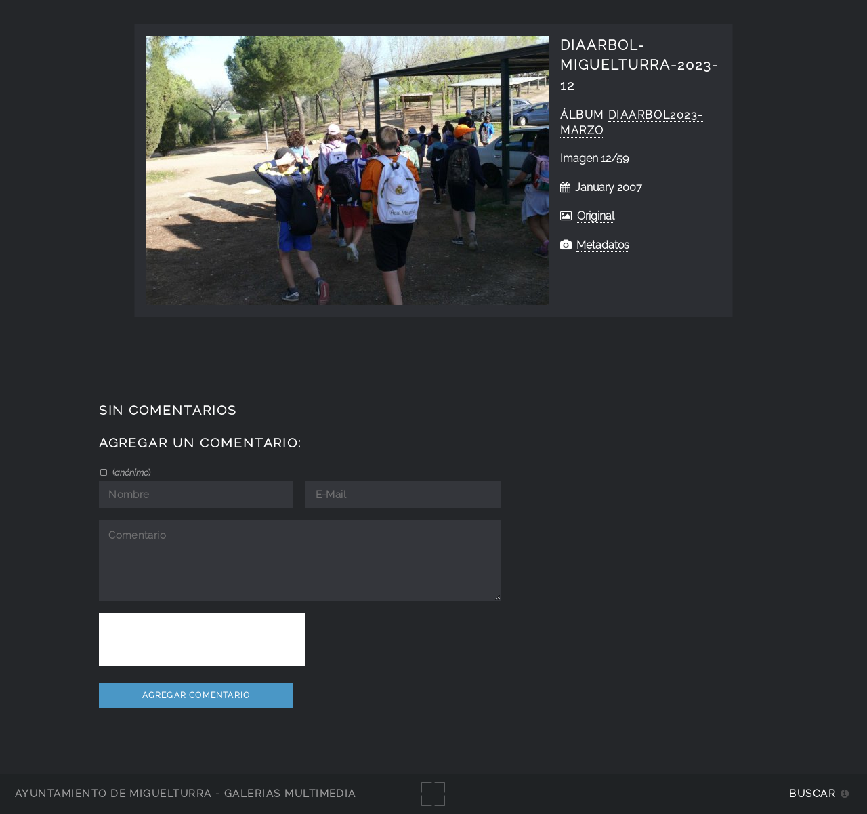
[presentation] (202, 639)
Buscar (812, 793)
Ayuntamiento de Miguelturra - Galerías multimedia (185, 793)
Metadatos (602, 245)
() (130, 472)
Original (595, 215)
